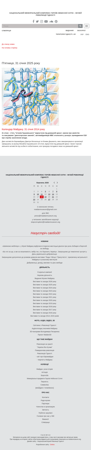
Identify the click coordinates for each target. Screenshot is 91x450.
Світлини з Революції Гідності (44, 325)
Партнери (45, 404)
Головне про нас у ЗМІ (45, 416)
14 (53, 194)
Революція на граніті (45, 344)
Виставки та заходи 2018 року (44, 307)
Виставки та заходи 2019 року (44, 303)
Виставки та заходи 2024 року (44, 288)
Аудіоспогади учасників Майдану (44, 328)
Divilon (52, 444)
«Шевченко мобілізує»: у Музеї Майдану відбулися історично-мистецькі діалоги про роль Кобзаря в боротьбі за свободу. (44, 247)
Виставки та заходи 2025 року (44, 285)
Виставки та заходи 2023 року (44, 291)
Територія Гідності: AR (66, 34)
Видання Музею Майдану (44, 278)
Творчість (44, 382)
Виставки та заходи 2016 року (44, 313)
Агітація (45, 372)
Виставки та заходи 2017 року (44, 310)
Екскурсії (81, 30)
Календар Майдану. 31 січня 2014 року (23, 129)
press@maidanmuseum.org (45, 216)
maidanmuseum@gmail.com (45, 209)
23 (34, 199)
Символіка (45, 385)
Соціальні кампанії (44, 272)
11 (42, 194)
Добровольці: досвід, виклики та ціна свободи (44, 263)
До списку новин (8, 44)
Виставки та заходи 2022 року (44, 294)
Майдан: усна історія (45, 369)
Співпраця (46, 422)
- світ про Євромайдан (44, 357)
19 (45, 197)
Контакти (45, 397)
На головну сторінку (9, 48)
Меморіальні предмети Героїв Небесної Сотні (44, 378)
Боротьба (44, 375)
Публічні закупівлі (45, 413)
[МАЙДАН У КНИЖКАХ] (44, 388)
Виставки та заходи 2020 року (44, 300)
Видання (70, 30)
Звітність (45, 410)
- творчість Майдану (44, 360)
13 (49, 194)
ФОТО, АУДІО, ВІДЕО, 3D (44, 320)
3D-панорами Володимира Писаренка (44, 332)
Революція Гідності (44, 353)
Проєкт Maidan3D (44, 335)
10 (38, 194)
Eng (87, 34)
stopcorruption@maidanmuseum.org (45, 222)
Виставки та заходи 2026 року (44, 281)
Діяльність (44, 267)
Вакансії (45, 419)
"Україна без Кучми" (44, 347)
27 (49, 199)
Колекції (44, 364)
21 (53, 197)
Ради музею (45, 400)
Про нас (45, 392)
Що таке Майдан (44, 339)
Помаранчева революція (44, 350)
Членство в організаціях (45, 407)
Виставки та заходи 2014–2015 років (44, 316)
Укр (82, 34)
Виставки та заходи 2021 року (44, 297)
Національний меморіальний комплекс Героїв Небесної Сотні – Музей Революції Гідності (45, 14)
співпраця (6, 31)
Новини (44, 241)
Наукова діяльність (44, 275)
